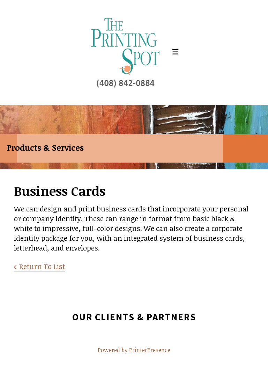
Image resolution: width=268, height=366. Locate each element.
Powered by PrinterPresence (134, 350)
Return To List (42, 266)
